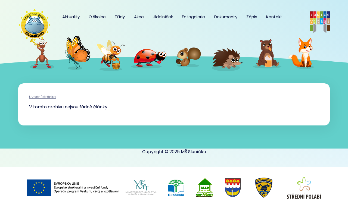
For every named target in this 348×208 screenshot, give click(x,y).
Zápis (251, 17)
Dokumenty (225, 17)
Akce (139, 17)
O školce (97, 17)
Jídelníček (163, 17)
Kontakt (274, 17)
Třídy (120, 17)
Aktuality (71, 17)
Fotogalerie (193, 17)
